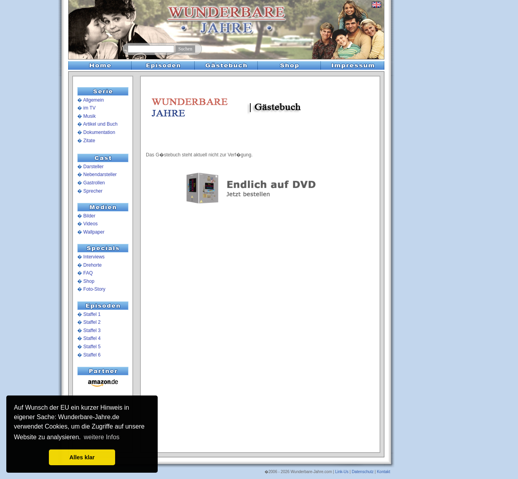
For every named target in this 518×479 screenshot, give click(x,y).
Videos (90, 224)
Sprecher (92, 191)
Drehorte (92, 265)
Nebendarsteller (100, 174)
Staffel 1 (92, 314)
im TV (89, 108)
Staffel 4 (92, 338)
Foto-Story (94, 289)
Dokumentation (99, 132)
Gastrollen (94, 183)
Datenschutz (363, 472)
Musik (89, 116)
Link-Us (341, 472)
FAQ (88, 273)
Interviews (93, 257)
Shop (88, 281)
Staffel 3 (92, 330)
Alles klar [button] (82, 457)
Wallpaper (93, 232)
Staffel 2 (92, 322)
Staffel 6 (92, 355)
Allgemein (93, 100)
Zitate (89, 140)
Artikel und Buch (100, 124)
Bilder (89, 216)
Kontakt (383, 472)
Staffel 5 (92, 346)
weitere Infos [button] (101, 437)
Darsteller (93, 166)
